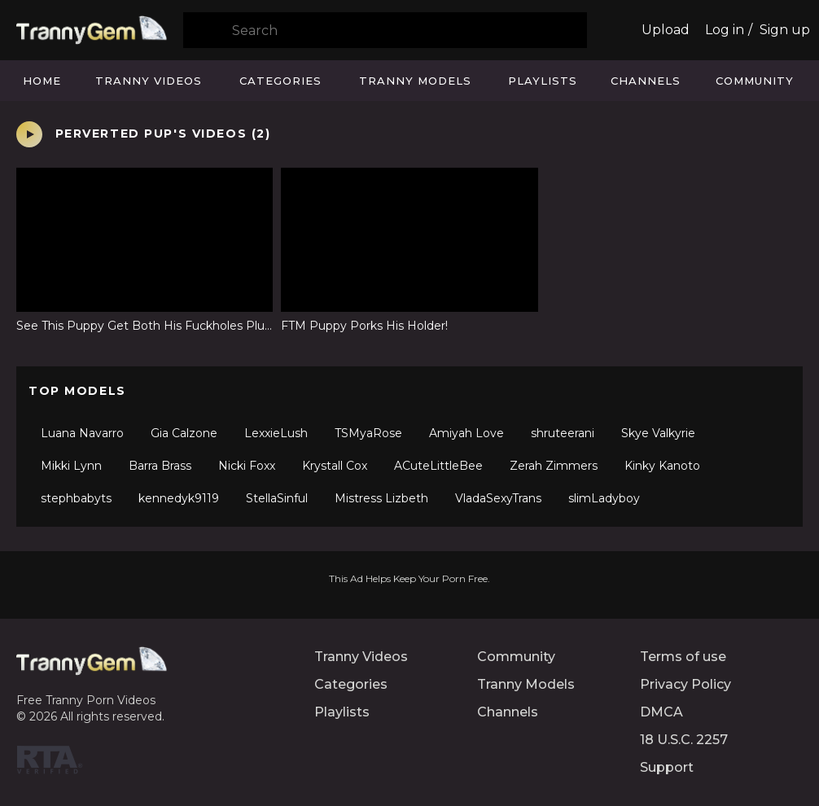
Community (755, 80)
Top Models (77, 390)
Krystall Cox (334, 465)
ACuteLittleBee (438, 465)
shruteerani (562, 433)
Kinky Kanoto (662, 465)
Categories (280, 80)
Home (42, 80)
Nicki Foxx (246, 465)
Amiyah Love (466, 433)
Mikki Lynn (71, 465)
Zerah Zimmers (554, 465)
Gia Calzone (184, 433)
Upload (666, 29)
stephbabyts (76, 498)
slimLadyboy (604, 498)
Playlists (542, 80)
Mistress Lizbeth (381, 498)
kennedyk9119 (178, 498)
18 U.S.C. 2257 (684, 739)
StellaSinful (277, 498)
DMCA (661, 712)
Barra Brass (160, 465)
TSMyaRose (368, 433)
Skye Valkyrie (658, 433)
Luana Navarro (82, 433)
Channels (646, 80)
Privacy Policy (685, 684)
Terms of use (683, 656)
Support (667, 767)
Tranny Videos (148, 80)
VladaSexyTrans (498, 498)
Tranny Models (415, 80)
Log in (724, 29)
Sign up (785, 29)
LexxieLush (276, 433)
